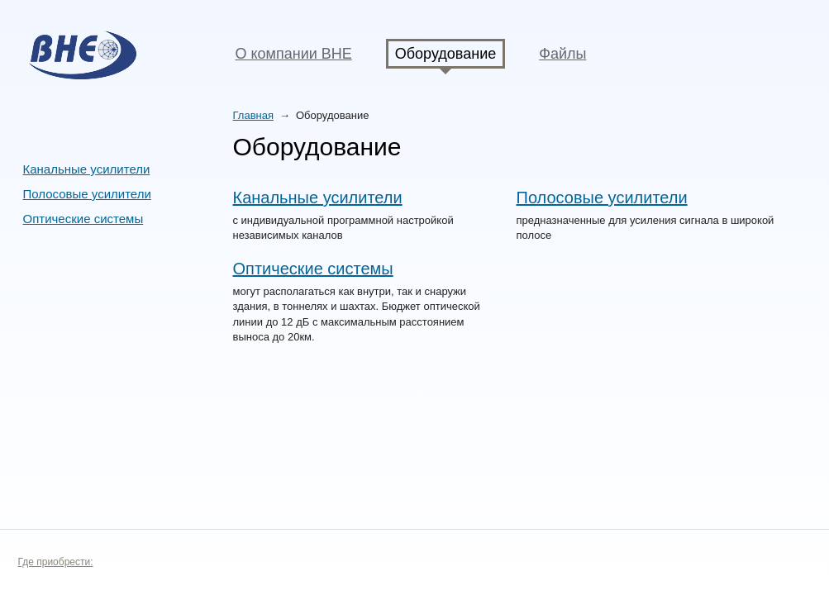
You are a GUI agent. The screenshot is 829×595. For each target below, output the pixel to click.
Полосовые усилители (87, 194)
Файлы (562, 53)
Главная (253, 115)
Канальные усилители (86, 169)
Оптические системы (83, 219)
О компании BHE (294, 53)
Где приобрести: (55, 562)
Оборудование (445, 53)
